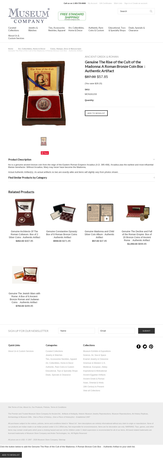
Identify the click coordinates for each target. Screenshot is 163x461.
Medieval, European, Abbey (95, 367)
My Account (92, 3)
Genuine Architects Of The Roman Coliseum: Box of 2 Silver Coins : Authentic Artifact (24, 234)
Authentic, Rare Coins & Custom (96, 29)
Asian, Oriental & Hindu (93, 383)
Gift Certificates (105, 3)
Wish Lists (118, 3)
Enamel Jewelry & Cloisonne (95, 359)
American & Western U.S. (94, 363)
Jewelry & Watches (33, 29)
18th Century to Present (93, 387)
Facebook (139, 346)
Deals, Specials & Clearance (137, 29)
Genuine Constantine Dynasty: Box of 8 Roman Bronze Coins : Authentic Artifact (62, 234)
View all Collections (91, 390)
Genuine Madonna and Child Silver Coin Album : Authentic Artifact (99, 234)
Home (10, 49)
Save (46, 153)
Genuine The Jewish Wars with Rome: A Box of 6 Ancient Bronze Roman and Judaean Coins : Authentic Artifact (24, 298)
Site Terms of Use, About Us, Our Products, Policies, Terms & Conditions (37, 407)
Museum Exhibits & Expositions (97, 351)
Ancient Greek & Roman (93, 379)
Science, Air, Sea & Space (94, 355)
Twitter (145, 346)
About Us (72, 423)
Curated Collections (13, 29)
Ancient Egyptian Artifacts (94, 375)
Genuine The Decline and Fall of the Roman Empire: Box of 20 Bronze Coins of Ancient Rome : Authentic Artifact (137, 236)
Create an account (139, 3)
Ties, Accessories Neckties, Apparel (56, 29)
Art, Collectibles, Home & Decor (76, 29)
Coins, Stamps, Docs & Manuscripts (65, 49)
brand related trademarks (138, 430)
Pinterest (151, 346)
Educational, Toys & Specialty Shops (117, 29)
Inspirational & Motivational (95, 371)
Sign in (127, 3)
